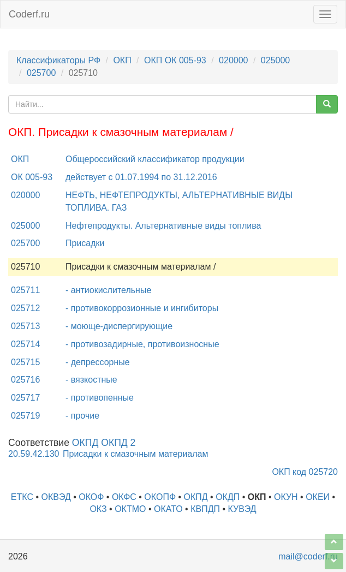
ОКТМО (130, 509)
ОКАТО (168, 509)
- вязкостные (91, 379)
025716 (25, 379)
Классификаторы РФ (58, 60)
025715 (25, 362)
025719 (25, 415)
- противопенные (99, 397)
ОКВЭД (55, 497)
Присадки (85, 243)
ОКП (122, 60)
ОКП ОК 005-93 (175, 60)
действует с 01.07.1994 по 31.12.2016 (141, 177)
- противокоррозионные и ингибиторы (141, 308)
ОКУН (286, 497)
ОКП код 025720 (305, 471)
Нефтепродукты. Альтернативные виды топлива (163, 225)
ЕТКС (22, 497)
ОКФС (124, 497)
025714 (25, 344)
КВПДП (205, 509)
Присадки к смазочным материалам (135, 453)
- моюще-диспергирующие (118, 326)
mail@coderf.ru (308, 556)
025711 (25, 290)
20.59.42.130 (33, 453)
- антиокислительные (108, 290)
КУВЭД (242, 509)
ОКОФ (91, 497)
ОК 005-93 (31, 177)
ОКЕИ (318, 497)
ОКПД (196, 497)
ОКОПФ (160, 497)
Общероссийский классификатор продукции (154, 159)
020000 (233, 60)
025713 (25, 326)
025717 (25, 397)
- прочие (82, 415)
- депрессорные (97, 362)
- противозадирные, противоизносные (142, 344)
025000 (275, 60)
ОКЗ (98, 509)
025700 (41, 73)
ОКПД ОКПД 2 (104, 442)
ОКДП (228, 497)
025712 (25, 308)
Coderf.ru (29, 14)
